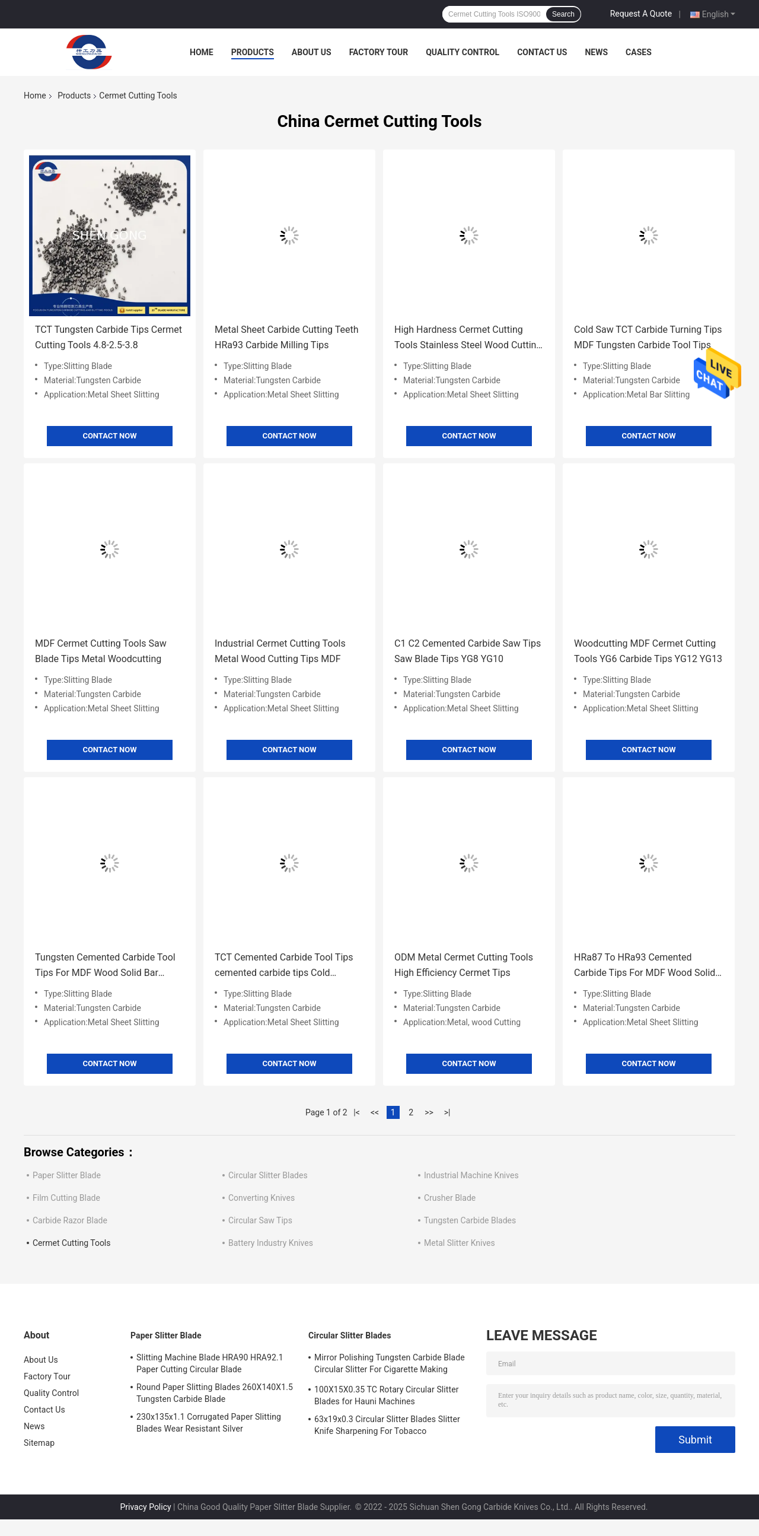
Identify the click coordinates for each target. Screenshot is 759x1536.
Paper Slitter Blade (67, 1175)
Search (563, 14)
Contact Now (109, 435)
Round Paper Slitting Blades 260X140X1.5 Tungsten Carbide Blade (214, 1393)
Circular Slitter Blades (268, 1175)
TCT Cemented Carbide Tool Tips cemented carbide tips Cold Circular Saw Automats (284, 966)
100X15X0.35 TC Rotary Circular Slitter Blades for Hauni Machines (386, 1395)
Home (201, 52)
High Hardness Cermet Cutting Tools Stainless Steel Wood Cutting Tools (467, 338)
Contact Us (542, 52)
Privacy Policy (145, 1507)
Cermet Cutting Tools (72, 1243)
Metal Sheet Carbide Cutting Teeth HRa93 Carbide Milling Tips (286, 337)
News (596, 52)
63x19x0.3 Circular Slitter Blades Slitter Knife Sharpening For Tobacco (387, 1425)
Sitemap (39, 1443)
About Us (311, 52)
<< (375, 1112)
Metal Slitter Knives (459, 1243)
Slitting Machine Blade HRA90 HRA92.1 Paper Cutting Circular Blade (209, 1363)
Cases (639, 52)
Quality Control (462, 52)
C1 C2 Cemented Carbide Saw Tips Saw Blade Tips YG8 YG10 (467, 651)
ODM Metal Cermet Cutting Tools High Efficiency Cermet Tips (463, 965)
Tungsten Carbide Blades (470, 1220)
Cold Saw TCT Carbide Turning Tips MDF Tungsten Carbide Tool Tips (648, 337)
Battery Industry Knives (270, 1243)
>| (447, 1112)
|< (356, 1112)
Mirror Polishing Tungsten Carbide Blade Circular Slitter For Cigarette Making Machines (389, 1365)
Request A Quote (641, 13)
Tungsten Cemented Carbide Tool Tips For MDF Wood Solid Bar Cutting (105, 966)
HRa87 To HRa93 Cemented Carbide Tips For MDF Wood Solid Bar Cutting (644, 966)
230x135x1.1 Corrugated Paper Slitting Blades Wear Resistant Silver (208, 1422)
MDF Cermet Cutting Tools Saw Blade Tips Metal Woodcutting (101, 651)
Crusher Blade (450, 1198)
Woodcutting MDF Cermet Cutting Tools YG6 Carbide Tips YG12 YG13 (648, 651)
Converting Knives (261, 1198)
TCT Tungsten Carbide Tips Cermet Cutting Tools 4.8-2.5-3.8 (108, 337)
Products (252, 52)
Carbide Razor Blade (70, 1220)
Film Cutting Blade (66, 1198)
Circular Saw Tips (260, 1220)
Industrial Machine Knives (471, 1175)
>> (429, 1112)
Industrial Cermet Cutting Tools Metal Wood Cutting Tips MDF (280, 651)
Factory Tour (379, 52)
